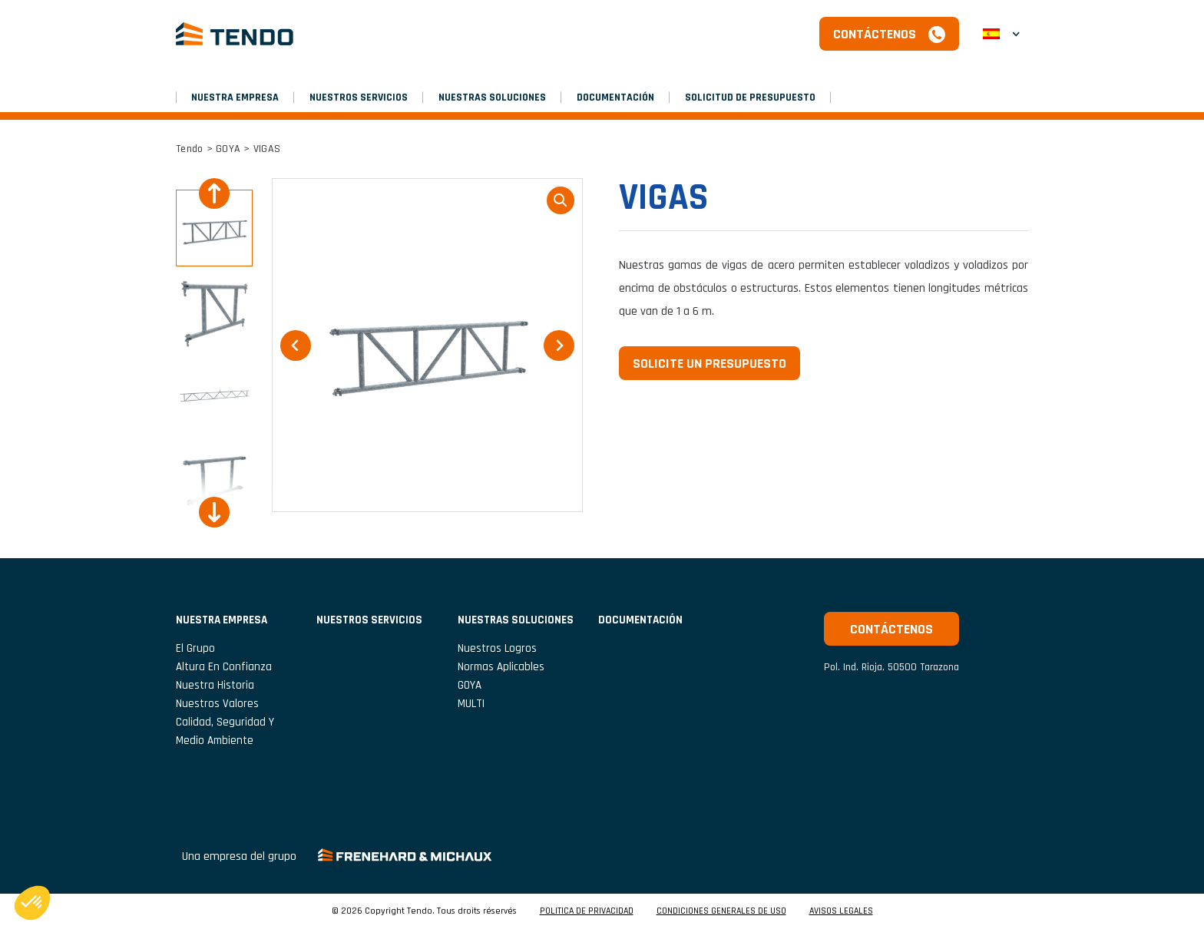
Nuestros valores (217, 703)
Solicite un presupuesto (709, 363)
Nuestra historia (215, 685)
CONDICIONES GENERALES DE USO (721, 911)
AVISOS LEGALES (841, 911)
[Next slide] (214, 512)
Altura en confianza (224, 667)
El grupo (195, 648)
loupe (560, 200)
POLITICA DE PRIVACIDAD (586, 911)
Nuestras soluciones (492, 97)
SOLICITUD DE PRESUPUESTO (750, 97)
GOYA (228, 149)
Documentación (615, 97)
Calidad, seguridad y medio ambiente (225, 731)
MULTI (471, 703)
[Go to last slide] (214, 193)
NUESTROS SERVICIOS (358, 97)
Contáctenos (874, 34)
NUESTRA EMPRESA (235, 97)
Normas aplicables (501, 667)
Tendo (189, 149)
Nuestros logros (497, 648)
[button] (1001, 34)
